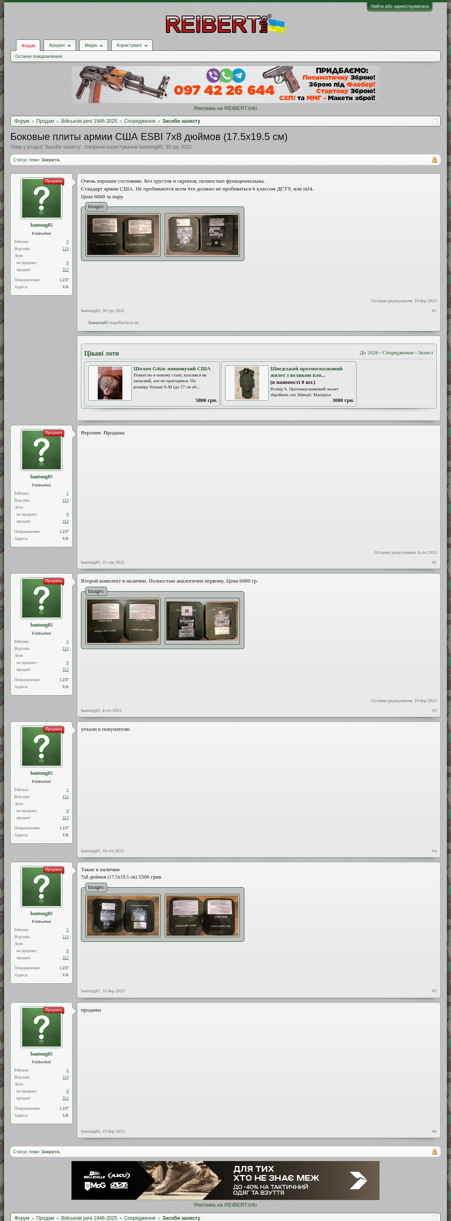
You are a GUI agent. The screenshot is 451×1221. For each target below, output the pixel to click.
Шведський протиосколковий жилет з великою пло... (306, 372)
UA (66, 287)
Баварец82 (98, 322)
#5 (434, 990)
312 (65, 269)
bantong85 (151, 147)
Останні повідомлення (38, 56)
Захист (425, 352)
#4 (434, 850)
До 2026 (369, 352)
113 (65, 248)
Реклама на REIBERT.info (225, 108)
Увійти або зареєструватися (399, 6)
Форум (28, 45)
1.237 (64, 280)
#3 (434, 710)
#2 (434, 562)
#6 (434, 1131)
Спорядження (398, 352)
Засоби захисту (62, 147)
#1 (434, 310)
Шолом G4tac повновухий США (172, 368)
